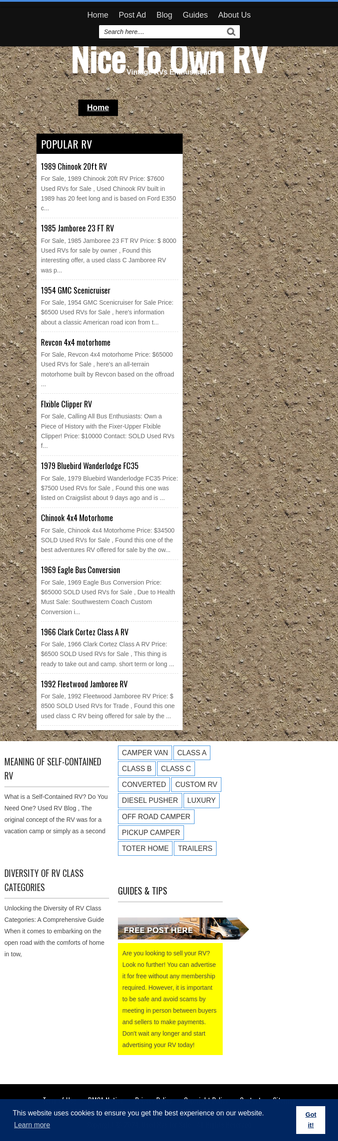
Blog (164, 15)
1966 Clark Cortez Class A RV (85, 632)
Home (97, 15)
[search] (162, 31)
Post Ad (132, 15)
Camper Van (145, 753)
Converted (144, 784)
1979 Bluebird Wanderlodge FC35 (90, 465)
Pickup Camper (151, 832)
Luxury (201, 800)
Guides (195, 15)
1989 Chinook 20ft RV (74, 166)
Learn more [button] (32, 1125)
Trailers (195, 848)
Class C (176, 768)
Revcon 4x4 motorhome (75, 342)
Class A (192, 753)
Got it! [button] (310, 1120)
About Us (234, 15)
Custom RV (196, 784)
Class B (137, 768)
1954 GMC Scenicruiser (75, 290)
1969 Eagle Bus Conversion (80, 569)
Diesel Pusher (150, 800)
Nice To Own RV (169, 57)
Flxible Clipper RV (66, 404)
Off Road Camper (156, 816)
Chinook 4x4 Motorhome (77, 517)
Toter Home (145, 848)
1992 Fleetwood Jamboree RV (84, 684)
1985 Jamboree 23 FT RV (77, 228)
